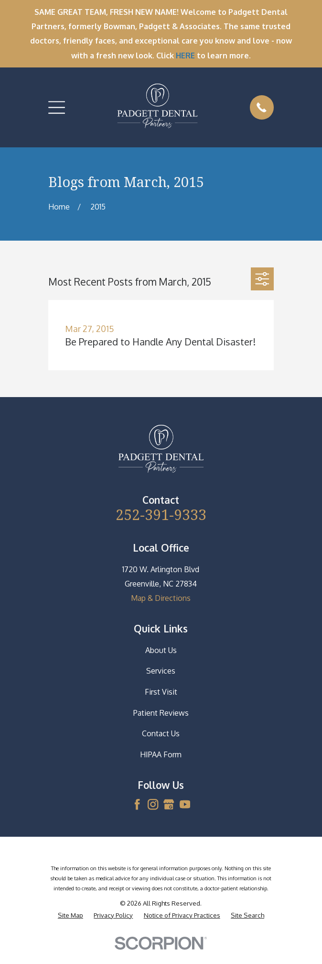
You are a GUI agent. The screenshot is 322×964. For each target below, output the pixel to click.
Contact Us (161, 733)
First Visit (161, 692)
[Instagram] (153, 804)
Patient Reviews (161, 713)
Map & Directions (161, 598)
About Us (161, 650)
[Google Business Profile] (168, 804)
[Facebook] (137, 804)
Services (160, 671)
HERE (185, 55)
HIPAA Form (161, 754)
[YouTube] (185, 804)
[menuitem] (70, 915)
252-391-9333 (161, 514)
